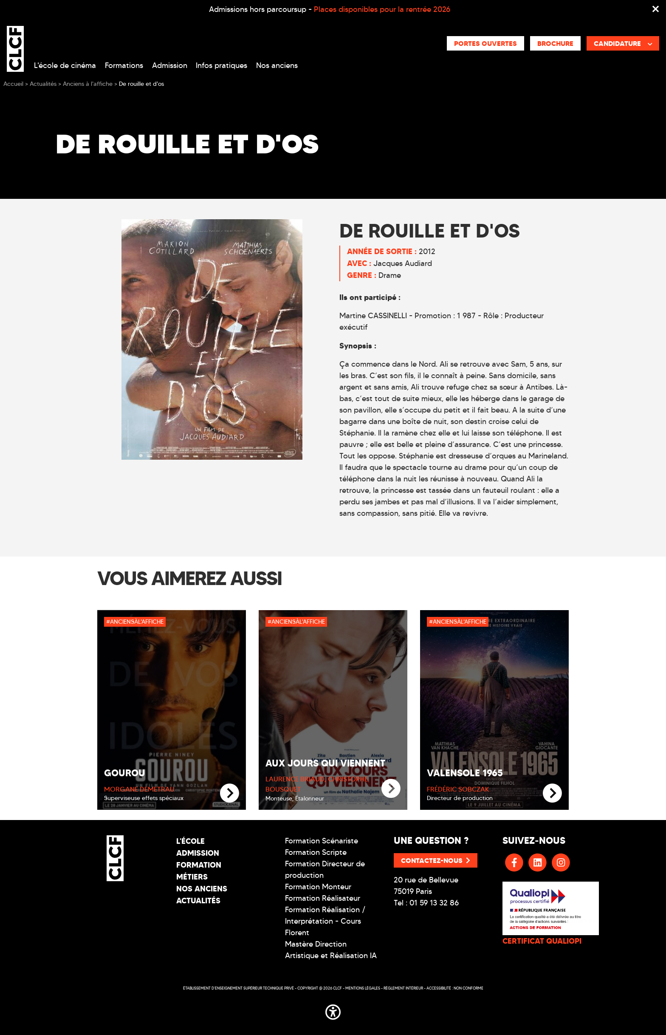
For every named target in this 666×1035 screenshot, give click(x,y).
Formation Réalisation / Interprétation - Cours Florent (325, 921)
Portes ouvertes (485, 43)
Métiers (192, 877)
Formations (124, 65)
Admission (169, 65)
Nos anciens (277, 65)
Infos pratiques (221, 65)
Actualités (198, 900)
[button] (333, 1010)
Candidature (623, 43)
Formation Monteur (318, 886)
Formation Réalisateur (322, 898)
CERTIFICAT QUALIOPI (541, 941)
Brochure (555, 43)
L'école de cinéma (65, 65)
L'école (190, 841)
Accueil (13, 84)
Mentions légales (362, 988)
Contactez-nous (435, 860)
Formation (198, 865)
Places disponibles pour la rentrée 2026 (382, 9)
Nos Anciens (201, 889)
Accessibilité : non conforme (454, 988)
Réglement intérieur (403, 988)
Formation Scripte (316, 852)
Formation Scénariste (321, 841)
